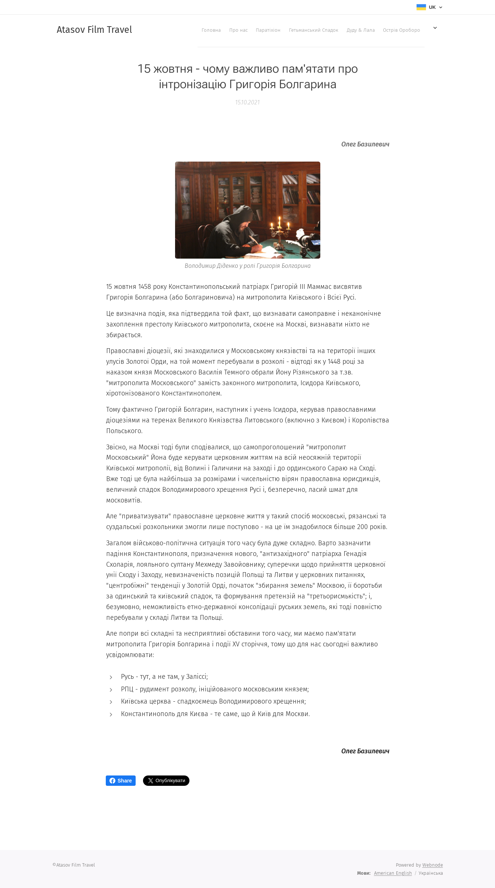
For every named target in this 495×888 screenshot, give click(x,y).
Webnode (432, 865)
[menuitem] (166, 30)
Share (120, 781)
